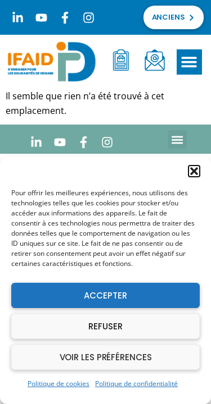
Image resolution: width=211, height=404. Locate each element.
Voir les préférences (106, 357)
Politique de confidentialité (136, 383)
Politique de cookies (58, 383)
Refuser (105, 326)
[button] (194, 171)
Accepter (105, 295)
